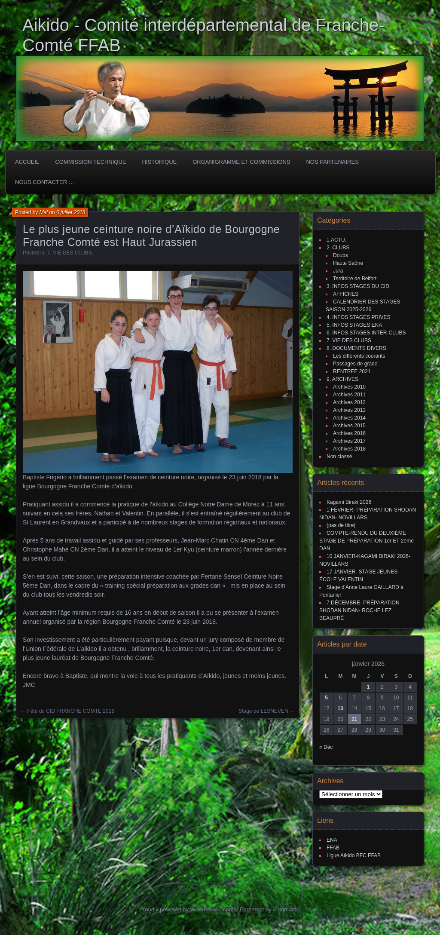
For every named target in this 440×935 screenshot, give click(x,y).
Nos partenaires (332, 162)
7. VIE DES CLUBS (69, 253)
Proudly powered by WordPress (178, 909)
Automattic (286, 909)
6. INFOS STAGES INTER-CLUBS (366, 333)
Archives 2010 (349, 387)
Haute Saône (348, 263)
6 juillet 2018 (70, 212)
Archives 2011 (349, 395)
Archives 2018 (349, 449)
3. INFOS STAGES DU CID (358, 286)
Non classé (339, 457)
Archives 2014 (349, 418)
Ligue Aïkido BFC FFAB (354, 855)
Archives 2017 (349, 441)
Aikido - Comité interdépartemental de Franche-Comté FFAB (203, 35)
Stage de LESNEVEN (263, 711)
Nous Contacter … (44, 182)
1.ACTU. (336, 240)
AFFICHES (345, 294)
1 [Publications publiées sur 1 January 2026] (368, 687)
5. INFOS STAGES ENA (354, 325)
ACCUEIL (27, 162)
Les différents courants (359, 356)
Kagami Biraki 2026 (349, 502)
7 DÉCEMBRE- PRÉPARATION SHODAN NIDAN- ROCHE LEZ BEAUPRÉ (359, 610)
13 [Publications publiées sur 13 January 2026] (340, 708)
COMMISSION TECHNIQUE (90, 162)
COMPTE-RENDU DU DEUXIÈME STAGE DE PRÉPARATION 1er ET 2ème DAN (366, 541)
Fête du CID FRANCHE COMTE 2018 (70, 711)
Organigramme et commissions (241, 162)
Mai (44, 212)
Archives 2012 (349, 402)
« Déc (326, 747)
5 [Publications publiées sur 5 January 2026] (326, 698)
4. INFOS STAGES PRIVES (358, 317)
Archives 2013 (349, 410)
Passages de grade (355, 364)
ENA (332, 840)
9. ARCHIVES (342, 379)
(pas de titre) (341, 525)
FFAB (333, 848)
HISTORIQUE (159, 162)
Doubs (340, 255)
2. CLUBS (338, 248)
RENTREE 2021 (351, 371)
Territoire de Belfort (354, 279)
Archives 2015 (349, 426)
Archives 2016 (349, 433)
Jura (338, 271)
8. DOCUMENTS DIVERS (356, 348)
